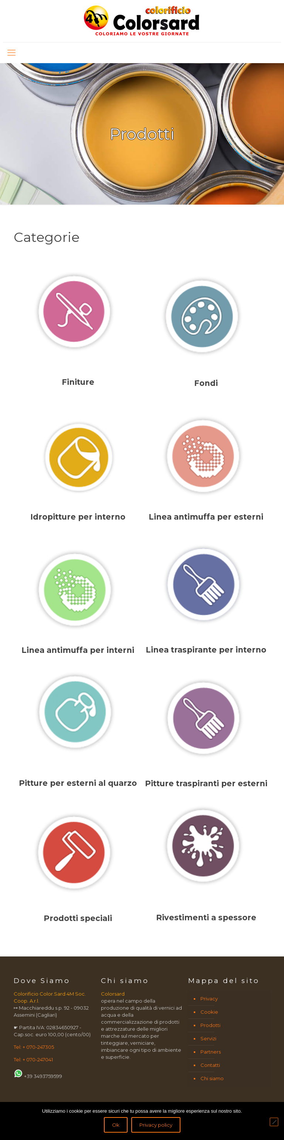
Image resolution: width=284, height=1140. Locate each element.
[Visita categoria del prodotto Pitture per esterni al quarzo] (77, 728)
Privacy (209, 999)
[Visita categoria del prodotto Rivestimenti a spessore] (206, 861)
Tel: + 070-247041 (33, 1059)
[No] (274, 1121)
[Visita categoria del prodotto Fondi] (206, 327)
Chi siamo (212, 1078)
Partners (210, 1052)
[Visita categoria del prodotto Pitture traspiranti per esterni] (206, 728)
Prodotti (210, 1025)
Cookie (209, 1012)
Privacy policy (155, 1125)
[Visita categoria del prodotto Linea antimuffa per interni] (77, 595)
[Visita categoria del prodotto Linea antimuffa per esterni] (206, 461)
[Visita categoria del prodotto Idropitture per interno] (77, 461)
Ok (115, 1125)
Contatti (210, 1065)
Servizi (208, 1038)
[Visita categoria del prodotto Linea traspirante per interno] (206, 594)
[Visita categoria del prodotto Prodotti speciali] (77, 862)
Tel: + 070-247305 (34, 1047)
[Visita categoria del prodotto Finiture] (77, 327)
